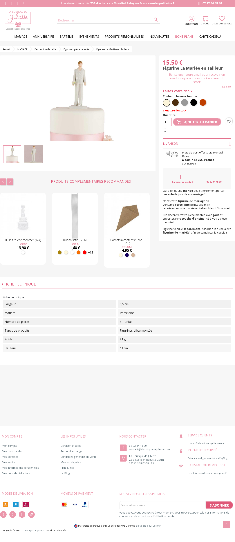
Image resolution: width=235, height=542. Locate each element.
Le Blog (65, 473)
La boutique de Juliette (32, 530)
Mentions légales (71, 462)
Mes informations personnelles (20, 467)
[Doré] (60, 252)
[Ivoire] (66, 252)
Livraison (197, 144)
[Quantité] (167, 122)
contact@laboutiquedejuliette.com (149, 449)
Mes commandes (12, 451)
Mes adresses (10, 456)
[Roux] (203, 102)
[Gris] (185, 102)
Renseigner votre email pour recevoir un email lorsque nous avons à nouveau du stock (197, 78)
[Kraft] (133, 255)
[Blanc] (23, 252)
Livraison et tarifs (71, 445)
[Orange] (78, 252)
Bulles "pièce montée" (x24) (23, 240)
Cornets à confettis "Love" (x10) (127, 241)
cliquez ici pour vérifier (148, 525)
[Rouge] (84, 252)
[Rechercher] (108, 21)
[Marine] (127, 255)
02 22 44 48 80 (209, 3)
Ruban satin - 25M (75, 240)
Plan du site (67, 467)
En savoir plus (190, 163)
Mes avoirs (8, 462)
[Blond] (166, 102)
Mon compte (9, 445)
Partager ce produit (182, 178)
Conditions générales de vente (79, 456)
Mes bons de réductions (16, 473)
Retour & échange (71, 451)
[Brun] (175, 102)
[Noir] (194, 102)
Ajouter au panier (197, 122)
